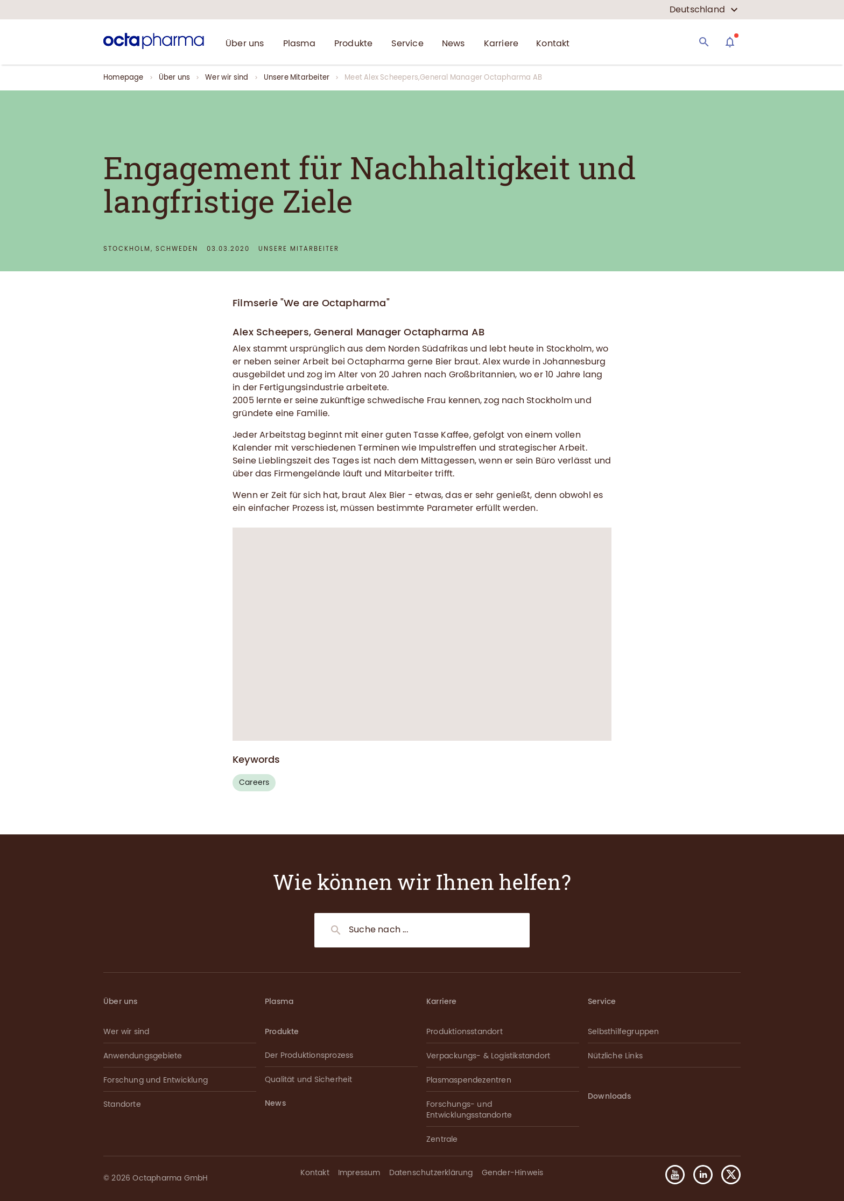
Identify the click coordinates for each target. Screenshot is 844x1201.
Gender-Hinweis (513, 1172)
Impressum (359, 1172)
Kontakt (314, 1172)
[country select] (704, 9)
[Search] (704, 42)
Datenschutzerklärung (431, 1172)
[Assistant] (730, 42)
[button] (727, 1174)
